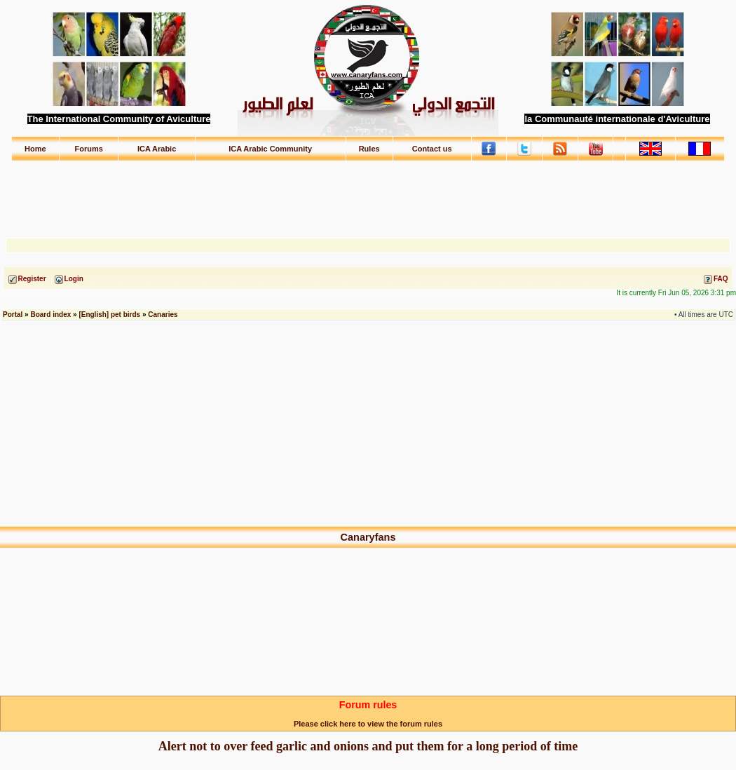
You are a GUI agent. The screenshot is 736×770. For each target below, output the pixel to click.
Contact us (432, 148)
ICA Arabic (156, 148)
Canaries (162, 314)
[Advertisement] (368, 192)
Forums (89, 148)
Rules (369, 148)
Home (35, 148)
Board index (50, 314)
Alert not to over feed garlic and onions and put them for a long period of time (368, 746)
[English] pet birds (109, 314)
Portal (12, 314)
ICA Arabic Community (270, 148)
